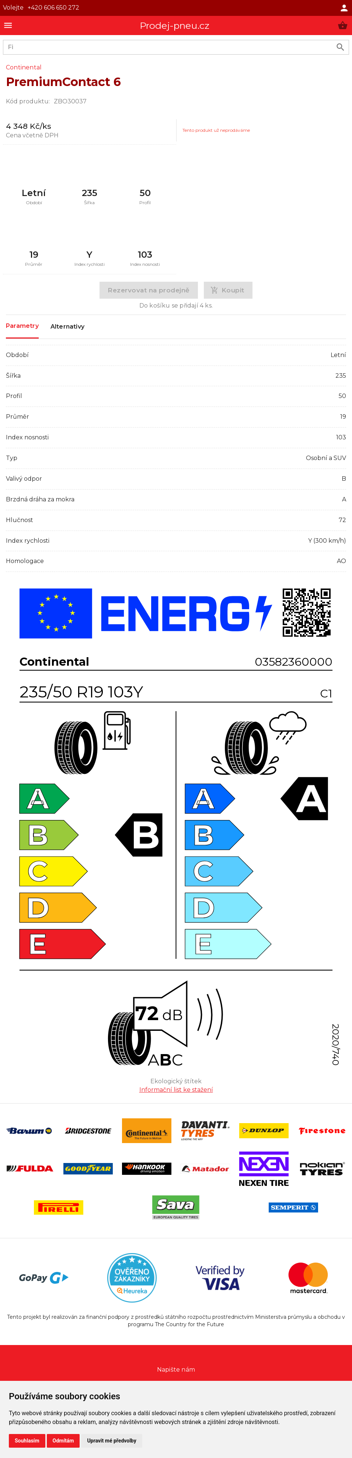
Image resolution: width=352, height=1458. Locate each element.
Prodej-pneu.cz (175, 25)
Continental (24, 67)
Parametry (22, 326)
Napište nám (176, 1369)
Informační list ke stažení (176, 1089)
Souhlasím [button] (27, 1441)
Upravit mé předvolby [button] (111, 1441)
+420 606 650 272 (53, 7)
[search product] (340, 47)
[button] (343, 25)
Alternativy (67, 327)
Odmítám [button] (63, 1441)
